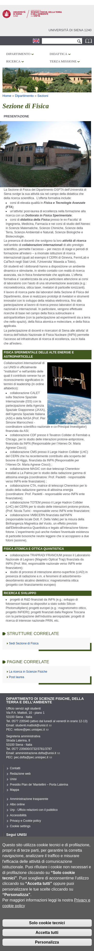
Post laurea (16, 677)
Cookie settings (20, 826)
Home (6, 96)
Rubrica (89, 40)
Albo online (17, 804)
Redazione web (20, 773)
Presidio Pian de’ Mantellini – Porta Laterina (39, 784)
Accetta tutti (47, 940)
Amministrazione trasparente (29, 799)
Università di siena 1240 (70, 30)
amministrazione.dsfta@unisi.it (37, 753)
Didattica (58, 54)
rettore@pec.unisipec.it (31, 729)
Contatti (15, 768)
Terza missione (63, 61)
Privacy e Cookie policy (25, 820)
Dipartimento (18, 54)
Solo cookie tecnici (47, 930)
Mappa (14, 790)
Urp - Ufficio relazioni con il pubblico (34, 810)
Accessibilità (18, 815)
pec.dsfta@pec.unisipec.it (33, 757)
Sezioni (42, 96)
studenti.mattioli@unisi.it (33, 725)
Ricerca (13, 61)
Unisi (13, 779)
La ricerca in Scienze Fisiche (28, 671)
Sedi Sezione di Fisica (24, 643)
